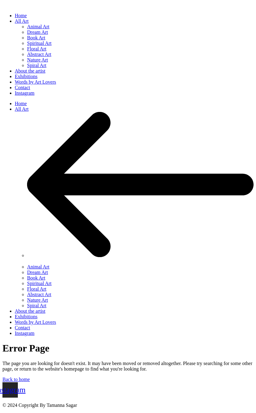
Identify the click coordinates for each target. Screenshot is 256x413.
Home (21, 103)
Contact (22, 327)
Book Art (36, 277)
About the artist (30, 311)
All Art (22, 109)
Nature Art (37, 300)
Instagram (24, 333)
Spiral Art (36, 305)
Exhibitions (26, 316)
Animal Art (38, 266)
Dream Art (37, 272)
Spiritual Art (39, 283)
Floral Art (36, 289)
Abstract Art (39, 294)
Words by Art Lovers (35, 322)
